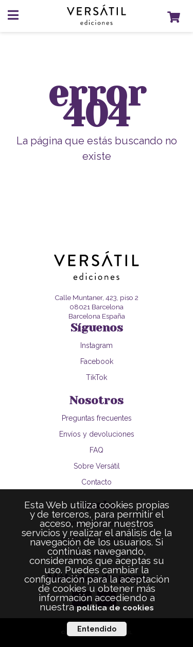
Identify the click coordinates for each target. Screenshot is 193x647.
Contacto (96, 482)
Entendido (96, 629)
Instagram (96, 345)
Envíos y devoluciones (96, 434)
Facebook (96, 361)
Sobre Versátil (97, 466)
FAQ (96, 450)
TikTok (96, 377)
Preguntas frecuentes (97, 418)
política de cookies (115, 607)
